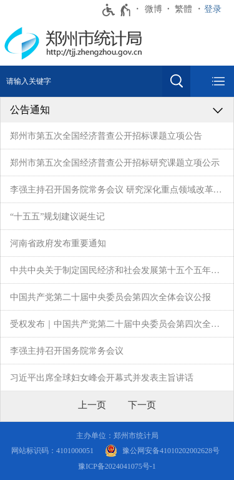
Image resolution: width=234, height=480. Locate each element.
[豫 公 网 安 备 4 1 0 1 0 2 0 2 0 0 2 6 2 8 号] (162, 451)
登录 (213, 9)
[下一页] (142, 405)
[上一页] (92, 405)
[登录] (216, 9)
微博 (153, 9)
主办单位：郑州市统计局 (117, 435)
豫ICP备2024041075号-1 (117, 466)
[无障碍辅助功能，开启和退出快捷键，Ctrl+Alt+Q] (117, 10)
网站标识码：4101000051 (52, 450)
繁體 (183, 9)
